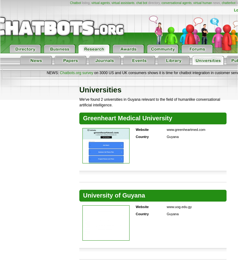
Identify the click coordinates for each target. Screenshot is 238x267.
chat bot (141, 3)
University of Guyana (114, 195)
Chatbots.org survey (76, 73)
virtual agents (100, 3)
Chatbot (75, 3)
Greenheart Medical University (127, 118)
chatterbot (229, 3)
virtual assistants (123, 3)
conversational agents (176, 3)
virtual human (202, 3)
